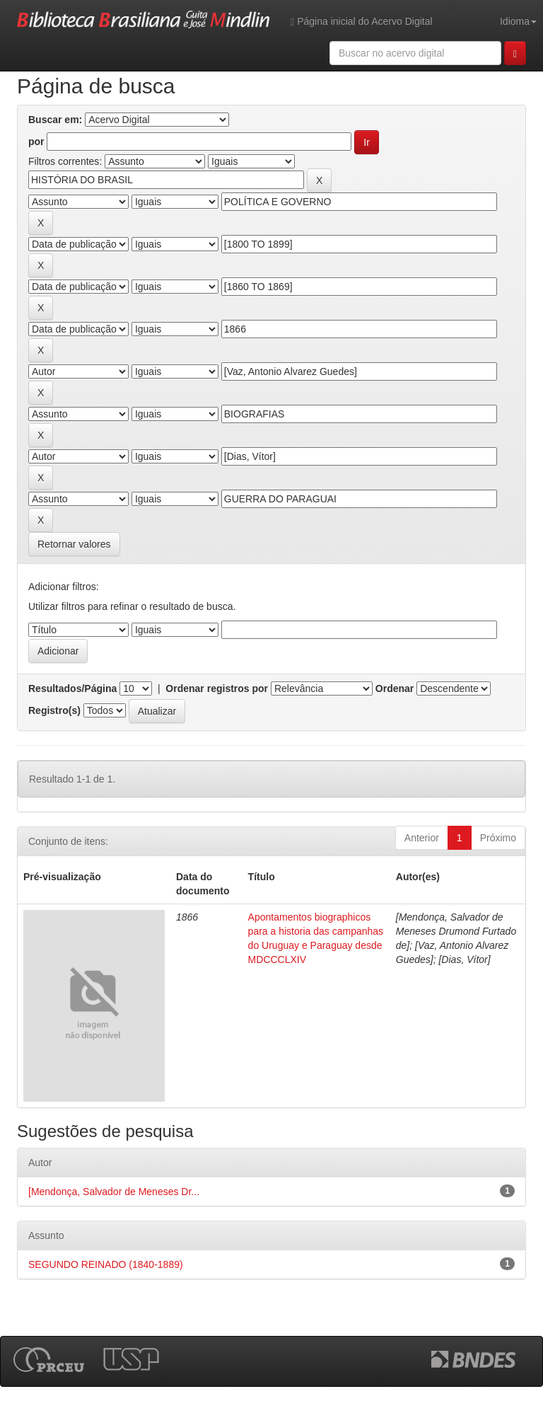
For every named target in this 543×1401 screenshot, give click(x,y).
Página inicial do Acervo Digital (361, 22)
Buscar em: (55, 119)
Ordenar (394, 688)
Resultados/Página (72, 688)
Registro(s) (54, 710)
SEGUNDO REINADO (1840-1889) (105, 1264)
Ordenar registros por (216, 688)
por (36, 141)
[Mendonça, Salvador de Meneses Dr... (113, 1191)
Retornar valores (74, 544)
